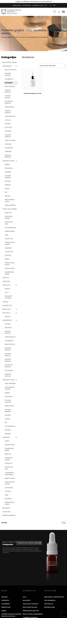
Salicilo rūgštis (8, 91)
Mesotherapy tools (10, 201)
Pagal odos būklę (9, 209)
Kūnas (7, 259)
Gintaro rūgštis (8, 74)
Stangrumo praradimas (9, 474)
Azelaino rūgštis (8, 136)
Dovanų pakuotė (8, 401)
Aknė (6, 235)
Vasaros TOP (7, 305)
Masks (7, 189)
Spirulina (8, 151)
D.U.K (24, 597)
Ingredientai (7, 66)
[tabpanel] (33, 33)
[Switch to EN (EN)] (54, 5)
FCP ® (7, 292)
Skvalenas (9, 83)
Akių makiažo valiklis (10, 388)
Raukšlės (8, 248)
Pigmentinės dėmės (9, 273)
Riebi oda (8, 213)
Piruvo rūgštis (10, 70)
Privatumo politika (30, 607)
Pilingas (8, 185)
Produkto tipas (8, 161)
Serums (7, 196)
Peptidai (8, 124)
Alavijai (8, 120)
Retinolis (8, 131)
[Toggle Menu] (63, 12)
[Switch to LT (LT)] (51, 5)
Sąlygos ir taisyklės (30, 604)
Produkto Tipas (8, 380)
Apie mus (4, 597)
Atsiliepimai (5, 604)
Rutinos (8, 181)
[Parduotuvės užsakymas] (52, 66)
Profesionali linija (9, 62)
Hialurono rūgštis (9, 102)
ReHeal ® (8, 289)
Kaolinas (8, 144)
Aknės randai (10, 231)
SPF (6, 192)
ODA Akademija (27, 5)
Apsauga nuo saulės (10, 243)
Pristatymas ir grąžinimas (33, 614)
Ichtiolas (8, 127)
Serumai (8, 430)
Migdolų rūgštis (8, 156)
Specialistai (48, 604)
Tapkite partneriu (16, 5)
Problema (6, 437)
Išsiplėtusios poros (9, 264)
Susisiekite (5, 600)
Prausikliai (9, 168)
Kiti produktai (10, 426)
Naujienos (6, 508)
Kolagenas (9, 148)
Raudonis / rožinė (9, 217)
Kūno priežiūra (10, 205)
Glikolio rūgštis (8, 112)
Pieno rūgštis (10, 86)
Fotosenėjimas (10, 228)
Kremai (7, 164)
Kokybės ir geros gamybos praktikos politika (11, 615)
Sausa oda (9, 239)
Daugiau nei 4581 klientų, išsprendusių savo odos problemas (33, 1)
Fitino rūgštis (10, 116)
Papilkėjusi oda (9, 223)
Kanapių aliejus (8, 97)
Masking (8, 172)
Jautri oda (9, 252)
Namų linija (6, 309)
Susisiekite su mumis (37, 5)
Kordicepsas (9, 107)
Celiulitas (6, 281)
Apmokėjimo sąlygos (31, 611)
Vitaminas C (9, 79)
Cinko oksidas (10, 140)
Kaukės (7, 419)
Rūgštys (6, 278)
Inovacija (6, 285)
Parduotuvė (5, 607)
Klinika (3, 611)
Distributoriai (49, 607)
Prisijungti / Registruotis (54, 597)
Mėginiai (8, 434)
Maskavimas (9, 406)
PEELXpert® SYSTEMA (9, 297)
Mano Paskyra (46, 5)
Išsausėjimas (10, 268)
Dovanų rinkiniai (8, 177)
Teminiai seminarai (9, 515)
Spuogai (8, 255)
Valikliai (5, 302)
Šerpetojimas (10, 478)
